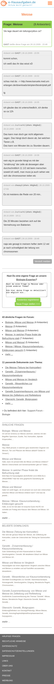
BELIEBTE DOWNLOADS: (15, 526)
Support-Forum (35, 410)
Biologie (6, 414)
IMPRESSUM (8, 656)
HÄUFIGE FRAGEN (11, 636)
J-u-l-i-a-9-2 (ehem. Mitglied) (28, 125)
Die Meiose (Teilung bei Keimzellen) (23, 367)
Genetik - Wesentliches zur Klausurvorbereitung (26, 577)
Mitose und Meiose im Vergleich (21, 379)
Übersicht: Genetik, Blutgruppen (21, 399)
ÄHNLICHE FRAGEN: (13, 425)
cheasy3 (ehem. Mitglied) (26, 185)
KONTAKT (7, 671)
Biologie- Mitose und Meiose (19, 322)
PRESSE (6, 675)
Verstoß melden (42, 261)
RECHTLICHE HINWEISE (14, 641)
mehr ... (9, 354)
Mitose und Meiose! (15, 342)
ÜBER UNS (7, 666)
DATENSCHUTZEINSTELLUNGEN (18, 651)
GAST (6, 44)
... (6, 518)
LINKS (5, 661)
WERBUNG (7, 680)
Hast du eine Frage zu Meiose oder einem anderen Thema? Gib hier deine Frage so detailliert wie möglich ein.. (26, 290)
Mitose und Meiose (14, 330)
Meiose (9, 326)
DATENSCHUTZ (9, 646)
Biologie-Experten (26, 279)
